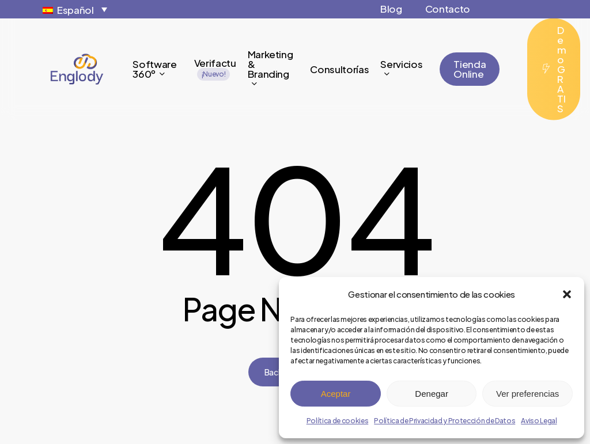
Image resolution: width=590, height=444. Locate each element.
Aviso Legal (539, 420)
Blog (391, 8)
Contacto (447, 8)
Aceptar (336, 394)
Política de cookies (338, 420)
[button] (567, 294)
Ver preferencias (527, 394)
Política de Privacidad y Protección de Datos (444, 420)
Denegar (431, 394)
